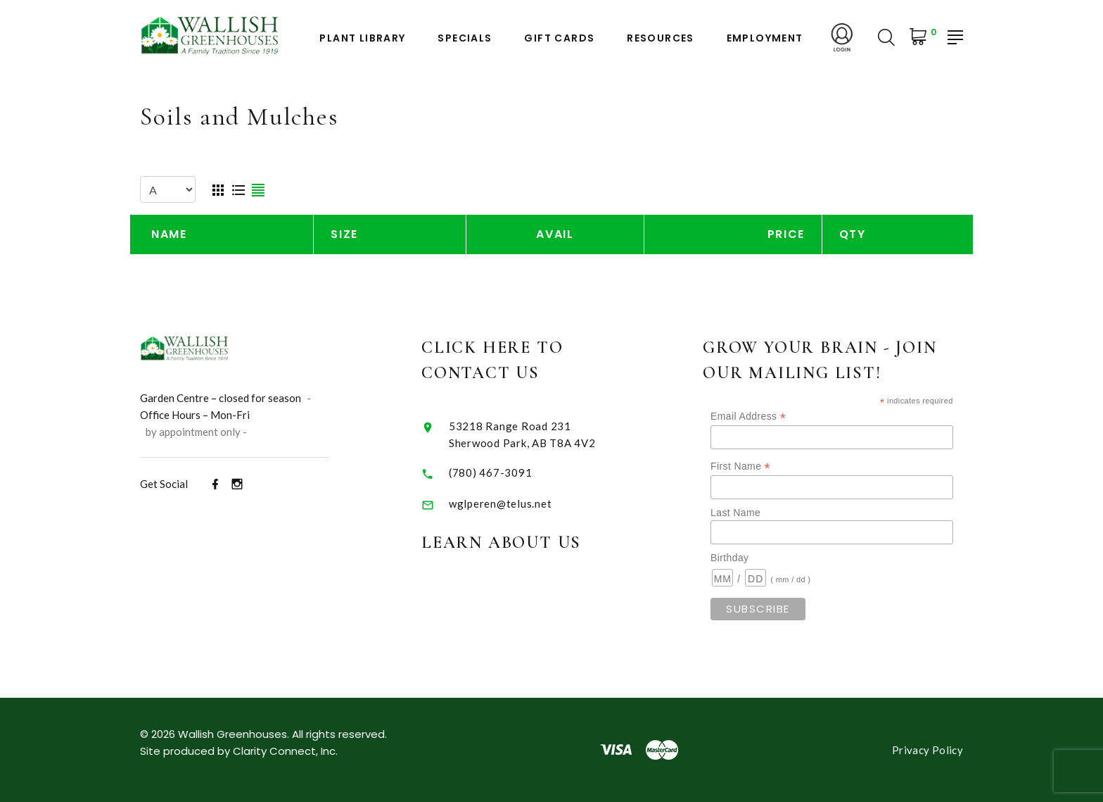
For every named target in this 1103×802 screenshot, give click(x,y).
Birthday (729, 557)
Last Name (735, 512)
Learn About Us (501, 542)
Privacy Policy (927, 750)
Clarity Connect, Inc (284, 751)
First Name (740, 466)
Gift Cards (559, 38)
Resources (660, 38)
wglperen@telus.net (500, 503)
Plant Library (362, 38)
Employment (765, 38)
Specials (465, 38)
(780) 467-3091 (491, 472)
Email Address (748, 416)
